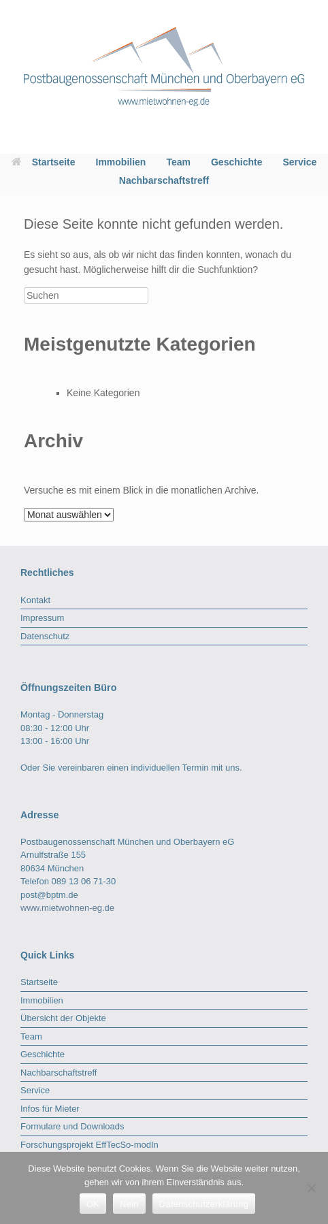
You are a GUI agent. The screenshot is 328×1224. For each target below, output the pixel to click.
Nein (129, 1204)
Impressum (42, 618)
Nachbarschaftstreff (164, 180)
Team (178, 162)
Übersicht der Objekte (63, 1018)
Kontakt (35, 600)
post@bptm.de (49, 895)
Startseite (44, 162)
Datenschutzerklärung (203, 1204)
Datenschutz (44, 636)
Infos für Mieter (50, 1109)
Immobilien (121, 162)
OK (92, 1204)
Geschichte (236, 162)
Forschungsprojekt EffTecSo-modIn (89, 1145)
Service (299, 162)
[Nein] (311, 1188)
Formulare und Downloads (72, 1126)
